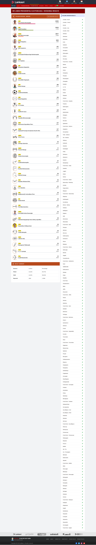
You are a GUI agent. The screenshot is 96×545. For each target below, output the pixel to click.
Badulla (73, 446)
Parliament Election (26, 6)
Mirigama (73, 76)
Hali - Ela (73, 449)
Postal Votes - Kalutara (73, 126)
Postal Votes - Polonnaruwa (73, 435)
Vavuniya (73, 300)
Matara (73, 241)
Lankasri (22, 543)
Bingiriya (73, 362)
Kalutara (73, 118)
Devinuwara (73, 238)
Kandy (73, 151)
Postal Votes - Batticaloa (73, 317)
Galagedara (73, 129)
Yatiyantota (73, 519)
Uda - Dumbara (73, 137)
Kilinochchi (73, 292)
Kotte (73, 42)
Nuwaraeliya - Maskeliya (73, 182)
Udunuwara (73, 157)
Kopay (73, 275)
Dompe (73, 92)
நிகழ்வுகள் (81, 2)
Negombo (73, 67)
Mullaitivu (73, 303)
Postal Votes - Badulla (73, 463)
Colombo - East (73, 28)
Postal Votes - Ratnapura (73, 500)
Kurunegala (73, 376)
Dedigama (73, 502)
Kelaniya (73, 98)
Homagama (73, 50)
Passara (73, 443)
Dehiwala (73, 33)
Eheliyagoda (73, 477)
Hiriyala (73, 354)
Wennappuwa (73, 398)
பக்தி (60, 6)
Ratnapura (73, 480)
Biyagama (73, 95)
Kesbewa (73, 56)
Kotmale (73, 185)
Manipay (73, 272)
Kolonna (73, 497)
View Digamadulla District (53, 16)
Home (47, 539)
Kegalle (73, 508)
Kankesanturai (73, 269)
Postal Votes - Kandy (73, 165)
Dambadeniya (73, 370)
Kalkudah (73, 309)
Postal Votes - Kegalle (73, 528)
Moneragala (73, 469)
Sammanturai (73, 323)
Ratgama (73, 213)
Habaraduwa (73, 222)
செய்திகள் (60, 2)
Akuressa (73, 233)
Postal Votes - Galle (73, 224)
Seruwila (73, 334)
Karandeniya (73, 202)
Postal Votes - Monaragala (73, 474)
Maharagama (73, 53)
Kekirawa (73, 421)
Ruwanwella (73, 522)
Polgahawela (73, 373)
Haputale (73, 460)
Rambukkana (73, 511)
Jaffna (73, 289)
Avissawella (73, 47)
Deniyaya (73, 227)
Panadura (73, 104)
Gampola (73, 160)
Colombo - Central (73, 22)
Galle (73, 216)
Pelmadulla (73, 483)
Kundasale (73, 143)
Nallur (73, 286)
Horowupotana (73, 407)
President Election (36, 6)
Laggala (73, 171)
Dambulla (73, 168)
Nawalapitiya (73, 163)
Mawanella (73, 514)
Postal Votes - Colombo (73, 62)
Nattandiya (73, 396)
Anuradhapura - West (73, 412)
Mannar (73, 297)
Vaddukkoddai (73, 266)
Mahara (73, 90)
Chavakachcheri (73, 283)
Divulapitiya (73, 73)
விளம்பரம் (67, 2)
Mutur (73, 339)
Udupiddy (73, 278)
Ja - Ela (73, 87)
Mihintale (73, 418)
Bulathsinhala (73, 112)
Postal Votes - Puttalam (73, 401)
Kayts (73, 264)
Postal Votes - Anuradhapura (73, 424)
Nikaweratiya (73, 348)
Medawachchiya (73, 404)
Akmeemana (73, 219)
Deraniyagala (73, 525)
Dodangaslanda (73, 382)
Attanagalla (73, 81)
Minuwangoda (73, 78)
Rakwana (73, 488)
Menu (14, 6)
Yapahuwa (73, 351)
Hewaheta (73, 146)
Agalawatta (73, 123)
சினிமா (50, 6)
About (51, 539)
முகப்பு (19, 6)
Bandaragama (73, 106)
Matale (73, 174)
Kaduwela (73, 45)
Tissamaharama (73, 258)
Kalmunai (73, 325)
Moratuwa (73, 59)
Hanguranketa (73, 188)
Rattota (73, 177)
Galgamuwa (73, 345)
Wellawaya (73, 471)
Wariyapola (73, 356)
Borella (73, 25)
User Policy (65, 539)
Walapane (73, 191)
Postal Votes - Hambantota (73, 261)
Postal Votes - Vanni (73, 306)
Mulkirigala (73, 250)
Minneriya (73, 427)
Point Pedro (73, 281)
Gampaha (73, 84)
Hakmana (73, 230)
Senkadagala (73, 149)
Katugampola (73, 365)
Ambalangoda (73, 199)
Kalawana (73, 494)
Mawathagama (73, 379)
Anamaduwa (73, 390)
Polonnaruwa (73, 432)
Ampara (73, 320)
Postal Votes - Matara (73, 247)
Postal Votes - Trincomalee (73, 342)
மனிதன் (55, 6)
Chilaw (73, 393)
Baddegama (73, 210)
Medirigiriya (73, 429)
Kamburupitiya (73, 236)
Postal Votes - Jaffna (73, 295)
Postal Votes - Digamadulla (73, 331)
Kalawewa (73, 415)
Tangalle (73, 255)
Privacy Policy (80, 539)
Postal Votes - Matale (73, 179)
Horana (73, 109)
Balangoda (73, 486)
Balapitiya (73, 196)
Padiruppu (73, 314)
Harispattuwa (73, 132)
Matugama (73, 115)
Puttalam (73, 387)
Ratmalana (73, 36)
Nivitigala (73, 491)
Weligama (73, 244)
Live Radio (66, 6)
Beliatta (73, 252)
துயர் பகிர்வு (74, 2)
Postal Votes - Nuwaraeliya (73, 193)
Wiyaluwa (73, 441)
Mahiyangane (73, 438)
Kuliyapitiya (73, 368)
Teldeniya (73, 140)
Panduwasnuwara (73, 359)
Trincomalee (73, 337)
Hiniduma (73, 208)
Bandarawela (73, 457)
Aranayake (73, 516)
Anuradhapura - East (73, 410)
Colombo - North (73, 19)
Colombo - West (73, 31)
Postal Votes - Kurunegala (73, 384)
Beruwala (73, 120)
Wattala (73, 64)
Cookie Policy (72, 539)
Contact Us (57, 539)
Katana (73, 70)
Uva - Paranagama (73, 452)
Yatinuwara (73, 154)
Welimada (73, 455)
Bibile (73, 466)
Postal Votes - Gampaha (73, 101)
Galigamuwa (73, 505)
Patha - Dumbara (73, 135)
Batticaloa (73, 311)
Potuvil (73, 328)
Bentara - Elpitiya (73, 205)
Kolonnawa (73, 39)
